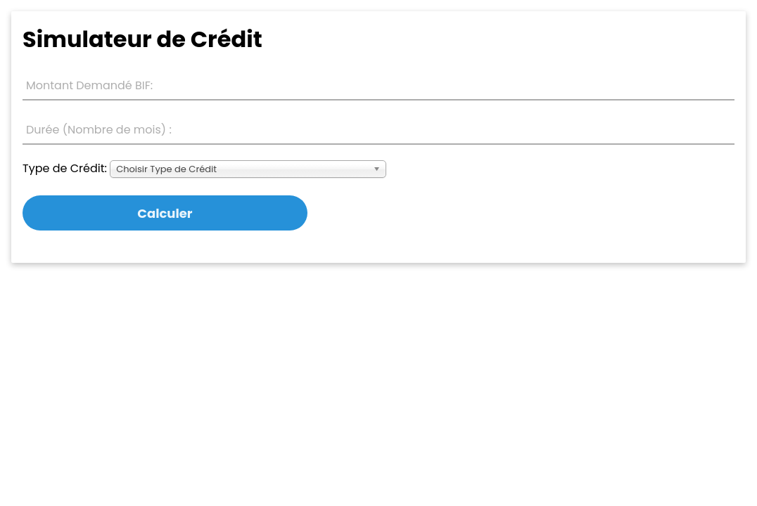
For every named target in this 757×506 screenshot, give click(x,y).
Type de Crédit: (65, 168)
